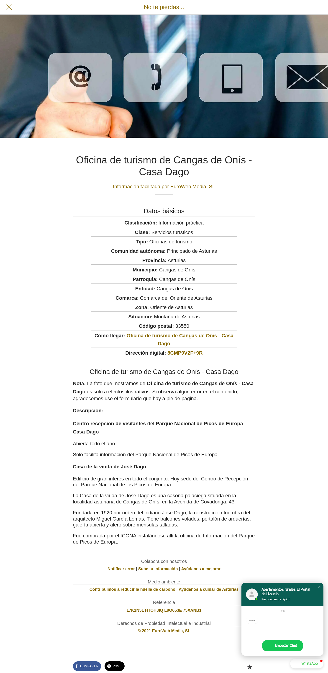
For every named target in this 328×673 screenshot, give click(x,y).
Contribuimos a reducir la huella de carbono (132, 589)
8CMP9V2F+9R (185, 353)
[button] (319, 587)
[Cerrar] (9, 7)
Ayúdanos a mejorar (200, 569)
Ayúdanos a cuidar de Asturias (209, 589)
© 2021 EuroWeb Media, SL (164, 631)
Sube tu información (158, 569)
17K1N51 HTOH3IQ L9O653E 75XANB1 (164, 610)
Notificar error (121, 569)
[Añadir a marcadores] (249, 666)
